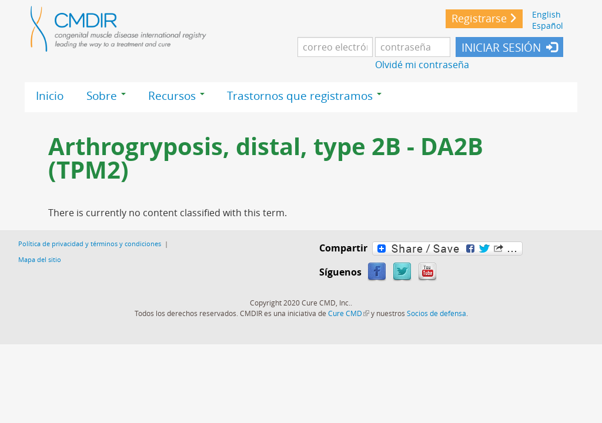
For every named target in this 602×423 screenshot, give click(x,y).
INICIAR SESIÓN (501, 47)
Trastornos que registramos (304, 95)
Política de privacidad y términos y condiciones (89, 243)
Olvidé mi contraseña (422, 64)
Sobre (106, 95)
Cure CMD (348, 313)
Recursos (176, 95)
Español (547, 25)
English (546, 14)
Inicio (49, 95)
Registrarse (479, 18)
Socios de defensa (436, 313)
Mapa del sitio (39, 259)
